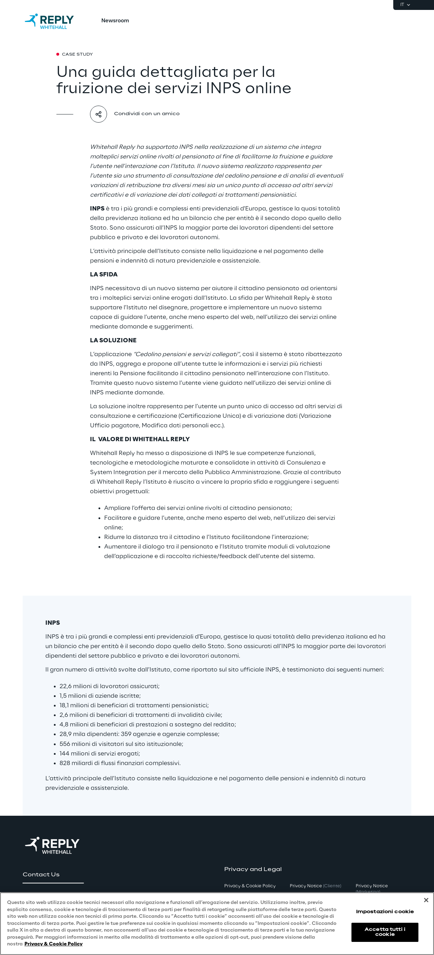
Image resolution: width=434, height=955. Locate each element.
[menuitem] (115, 21)
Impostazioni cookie (385, 912)
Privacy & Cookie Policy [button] (250, 886)
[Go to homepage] (56, 21)
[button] (53, 874)
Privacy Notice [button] (315, 886)
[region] (217, 923)
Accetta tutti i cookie (385, 932)
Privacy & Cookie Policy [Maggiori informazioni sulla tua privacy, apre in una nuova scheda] (53, 944)
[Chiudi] (426, 900)
